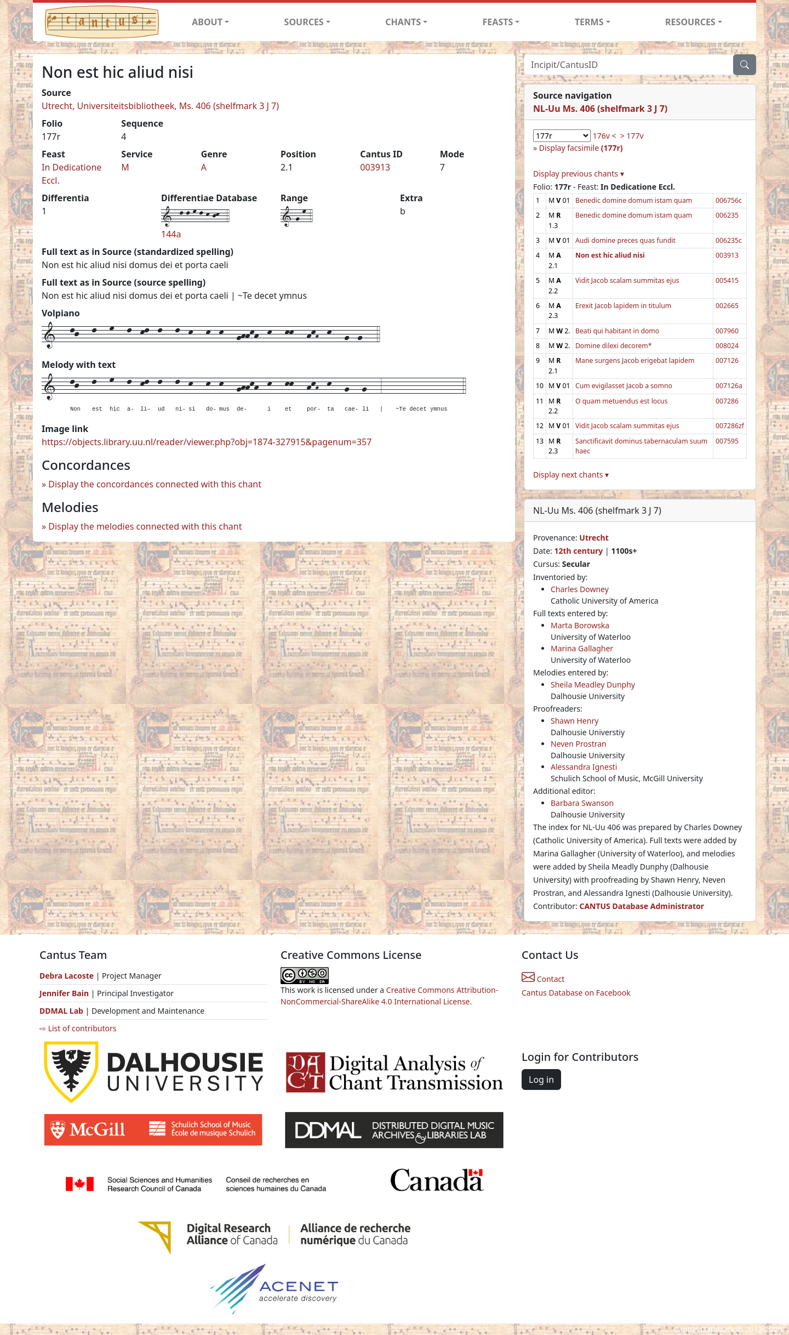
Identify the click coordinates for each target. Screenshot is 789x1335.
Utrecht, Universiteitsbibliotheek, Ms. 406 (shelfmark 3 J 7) (160, 106)
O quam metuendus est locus (621, 401)
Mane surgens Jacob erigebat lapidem (635, 360)
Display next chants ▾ (571, 474)
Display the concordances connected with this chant (154, 484)
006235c (729, 240)
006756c (729, 200)
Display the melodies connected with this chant (145, 526)
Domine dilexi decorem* (613, 345)
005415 (727, 280)
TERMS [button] (589, 22)
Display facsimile (581, 148)
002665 (727, 305)
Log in (541, 1079)
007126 (727, 360)
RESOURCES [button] (690, 22)
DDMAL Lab (61, 1010)
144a (171, 234)
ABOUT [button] (207, 22)
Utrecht (593, 537)
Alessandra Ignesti (584, 767)
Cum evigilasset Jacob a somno (623, 385)
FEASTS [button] (498, 22)
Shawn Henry (574, 720)
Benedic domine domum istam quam (633, 200)
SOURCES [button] (304, 22)
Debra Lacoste (66, 975)
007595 (727, 441)
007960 (727, 331)
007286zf (730, 425)
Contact (543, 979)
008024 (727, 345)
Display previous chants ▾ (578, 173)
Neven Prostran (579, 743)
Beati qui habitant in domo (617, 331)
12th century (578, 551)
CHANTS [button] (403, 22)
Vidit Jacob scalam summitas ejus (627, 280)
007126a (729, 385)
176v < (604, 135)
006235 (727, 215)
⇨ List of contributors (77, 1028)
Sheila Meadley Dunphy (593, 684)
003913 (375, 167)
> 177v (632, 135)
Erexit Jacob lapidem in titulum (623, 305)
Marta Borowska (580, 625)
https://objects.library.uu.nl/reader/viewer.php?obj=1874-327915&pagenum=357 (206, 442)
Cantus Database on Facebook (576, 992)
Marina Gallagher (582, 648)
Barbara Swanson (582, 803)
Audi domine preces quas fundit (625, 240)
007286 (727, 401)
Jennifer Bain (65, 993)
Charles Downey (580, 589)
